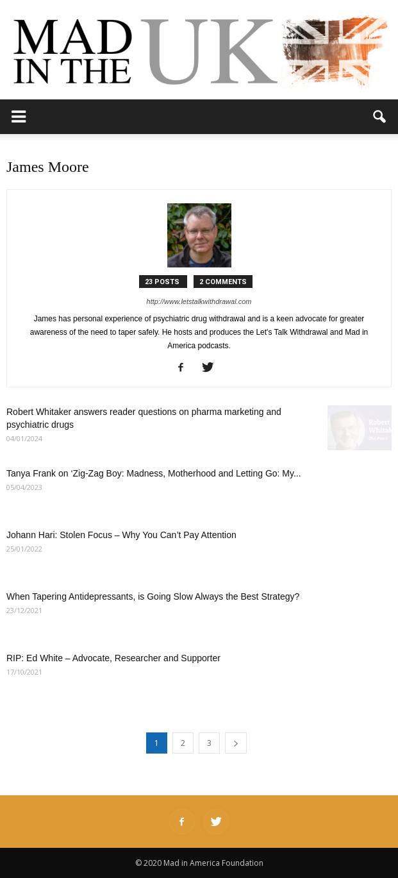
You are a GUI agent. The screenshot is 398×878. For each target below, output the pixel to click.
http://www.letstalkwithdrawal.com (199, 301)
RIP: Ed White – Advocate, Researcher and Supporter (113, 658)
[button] (380, 116)
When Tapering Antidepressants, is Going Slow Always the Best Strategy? (152, 596)
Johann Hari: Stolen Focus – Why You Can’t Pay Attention (121, 535)
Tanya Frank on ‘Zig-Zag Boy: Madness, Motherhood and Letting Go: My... (153, 473)
